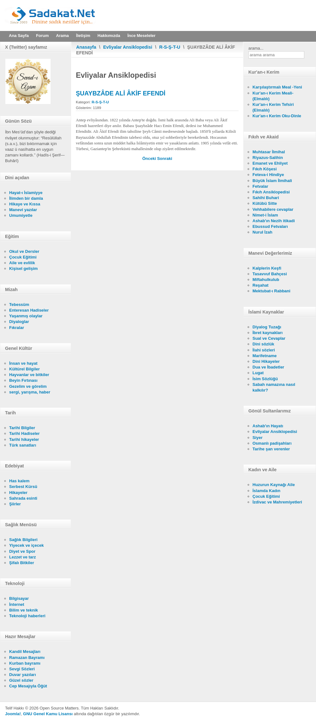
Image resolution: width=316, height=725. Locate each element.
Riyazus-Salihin (267, 157)
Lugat (258, 372)
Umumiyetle (21, 215)
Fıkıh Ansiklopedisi (271, 192)
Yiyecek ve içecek (26, 545)
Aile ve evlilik (22, 262)
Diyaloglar (19, 321)
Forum (42, 35)
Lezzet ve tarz (22, 557)
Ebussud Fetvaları (270, 226)
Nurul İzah (262, 232)
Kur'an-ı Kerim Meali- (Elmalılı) (273, 96)
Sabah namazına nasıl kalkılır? (273, 387)
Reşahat (260, 285)
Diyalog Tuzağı (266, 327)
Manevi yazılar (23, 209)
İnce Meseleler (141, 35)
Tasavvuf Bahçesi (269, 273)
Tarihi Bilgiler (22, 427)
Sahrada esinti (23, 498)
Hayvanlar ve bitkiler (29, 374)
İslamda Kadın (266, 490)
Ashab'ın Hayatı (267, 425)
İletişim (83, 35)
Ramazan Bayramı (27, 657)
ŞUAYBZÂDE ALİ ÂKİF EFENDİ (121, 93)
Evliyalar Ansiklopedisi (127, 47)
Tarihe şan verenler (271, 449)
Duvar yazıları (22, 674)
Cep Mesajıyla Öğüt (28, 686)
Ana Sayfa (19, 35)
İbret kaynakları (267, 332)
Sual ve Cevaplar (268, 338)
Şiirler (15, 504)
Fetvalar (260, 186)
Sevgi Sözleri (22, 669)
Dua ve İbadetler (268, 367)
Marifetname (264, 355)
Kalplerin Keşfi (266, 268)
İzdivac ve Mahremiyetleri (277, 502)
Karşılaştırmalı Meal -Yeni (277, 87)
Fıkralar (16, 327)
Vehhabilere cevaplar (272, 209)
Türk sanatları (22, 445)
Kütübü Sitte (264, 203)
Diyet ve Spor (22, 551)
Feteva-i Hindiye (268, 174)
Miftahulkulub (265, 279)
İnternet (16, 604)
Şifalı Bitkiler (21, 562)
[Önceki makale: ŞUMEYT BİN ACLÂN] (149, 158)
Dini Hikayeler (266, 361)
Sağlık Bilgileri (23, 539)
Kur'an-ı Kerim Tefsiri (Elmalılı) (273, 107)
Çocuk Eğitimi (23, 257)
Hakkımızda (109, 35)
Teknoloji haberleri (27, 615)
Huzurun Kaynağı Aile (273, 484)
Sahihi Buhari (265, 197)
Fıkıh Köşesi (264, 169)
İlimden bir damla (26, 198)
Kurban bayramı (24, 663)
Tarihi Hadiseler (24, 433)
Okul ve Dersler (24, 251)
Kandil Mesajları (24, 651)
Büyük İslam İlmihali (272, 180)
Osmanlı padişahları (272, 443)
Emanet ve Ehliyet (270, 163)
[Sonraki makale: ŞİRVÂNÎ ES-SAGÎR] (164, 158)
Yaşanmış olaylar (26, 316)
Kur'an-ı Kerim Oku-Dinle (276, 115)
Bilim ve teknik (23, 610)
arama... (256, 48)
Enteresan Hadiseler (29, 310)
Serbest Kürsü (23, 486)
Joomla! (13, 713)
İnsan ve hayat (23, 363)
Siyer (257, 437)
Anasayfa (86, 47)
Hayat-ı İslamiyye (26, 192)
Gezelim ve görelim (28, 386)
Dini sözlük (263, 344)
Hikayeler (18, 492)
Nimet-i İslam (265, 215)
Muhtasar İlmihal (268, 151)
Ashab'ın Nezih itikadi (273, 220)
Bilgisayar (19, 598)
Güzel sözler (21, 680)
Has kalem (19, 480)
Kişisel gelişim (23, 268)
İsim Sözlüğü (265, 378)
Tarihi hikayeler (24, 439)
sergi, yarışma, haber (29, 392)
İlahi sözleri (263, 350)
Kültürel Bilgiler (24, 369)
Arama (62, 35)
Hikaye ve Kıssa (24, 204)
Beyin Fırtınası (23, 380)
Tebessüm (19, 304)
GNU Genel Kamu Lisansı (48, 713)
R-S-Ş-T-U (169, 47)
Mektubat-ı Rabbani (271, 291)
